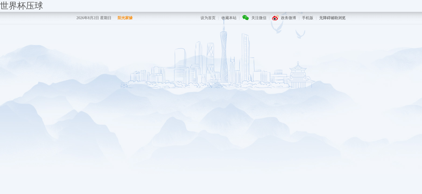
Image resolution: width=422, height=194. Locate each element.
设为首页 (208, 18)
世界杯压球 (21, 6)
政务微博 (288, 18)
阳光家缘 (125, 18)
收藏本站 (229, 18)
